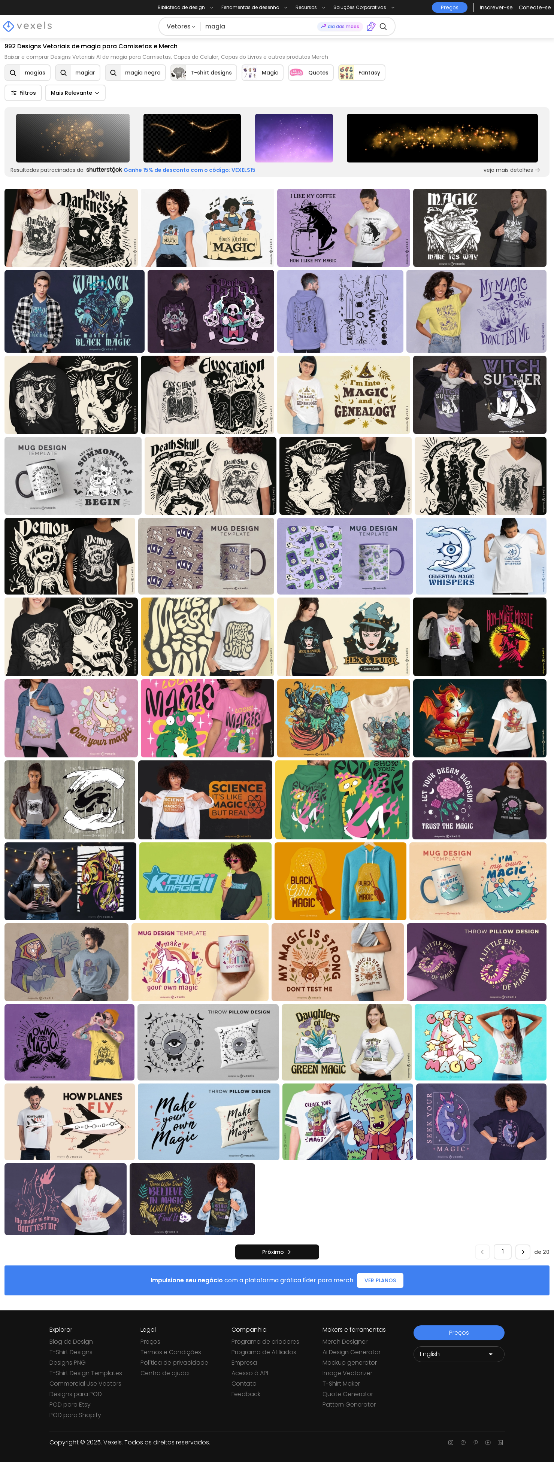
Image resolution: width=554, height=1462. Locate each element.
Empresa (244, 1362)
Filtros (23, 93)
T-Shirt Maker (341, 1383)
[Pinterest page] (475, 1443)
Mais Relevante (75, 93)
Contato (244, 1383)
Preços (150, 1341)
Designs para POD (75, 1394)
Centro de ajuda (164, 1373)
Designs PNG (67, 1362)
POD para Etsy (70, 1404)
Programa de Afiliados (263, 1352)
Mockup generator (350, 1362)
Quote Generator (348, 1394)
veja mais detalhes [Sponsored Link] (512, 170)
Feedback (245, 1394)
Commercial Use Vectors (85, 1383)
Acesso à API (249, 1373)
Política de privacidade (174, 1362)
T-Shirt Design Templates (85, 1373)
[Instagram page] (450, 1443)
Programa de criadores (265, 1341)
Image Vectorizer (347, 1373)
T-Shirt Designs (71, 1352)
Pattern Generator (349, 1404)
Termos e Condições (170, 1352)
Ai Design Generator (352, 1352)
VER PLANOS (380, 1280)
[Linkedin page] (500, 1443)
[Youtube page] (488, 1443)
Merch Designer (345, 1341)
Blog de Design (71, 1341)
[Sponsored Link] (72, 138)
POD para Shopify (75, 1415)
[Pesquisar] (259, 26)
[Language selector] (459, 1354)
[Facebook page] (463, 1443)
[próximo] (277, 1251)
